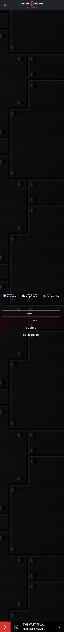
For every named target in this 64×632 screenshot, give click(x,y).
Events (31, 327)
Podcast (31, 320)
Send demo (31, 334)
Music (31, 313)
